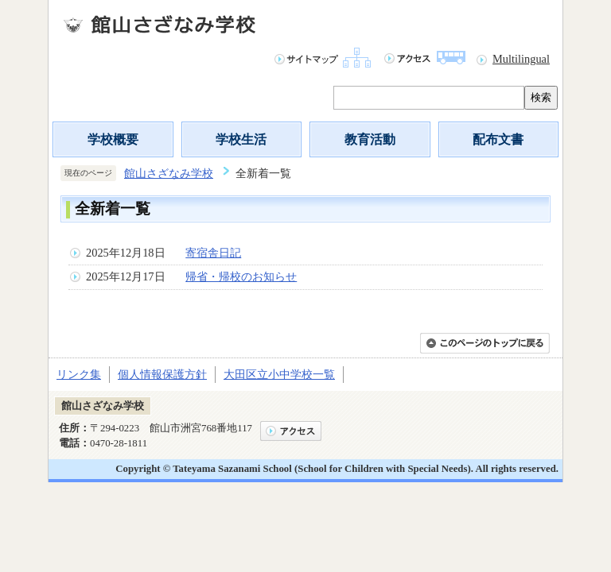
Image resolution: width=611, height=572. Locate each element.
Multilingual (521, 58)
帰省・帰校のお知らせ (241, 276)
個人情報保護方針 (162, 374)
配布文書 (498, 139)
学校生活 (241, 139)
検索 (541, 97)
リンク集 (78, 374)
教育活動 (369, 139)
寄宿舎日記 (213, 252)
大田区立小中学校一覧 (279, 374)
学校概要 (113, 139)
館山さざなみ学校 (168, 173)
